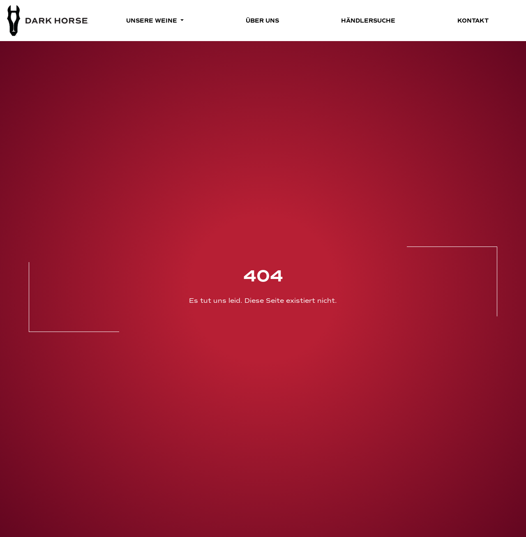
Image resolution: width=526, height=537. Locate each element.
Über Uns (262, 20)
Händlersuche (368, 20)
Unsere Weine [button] (152, 20)
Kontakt (473, 20)
